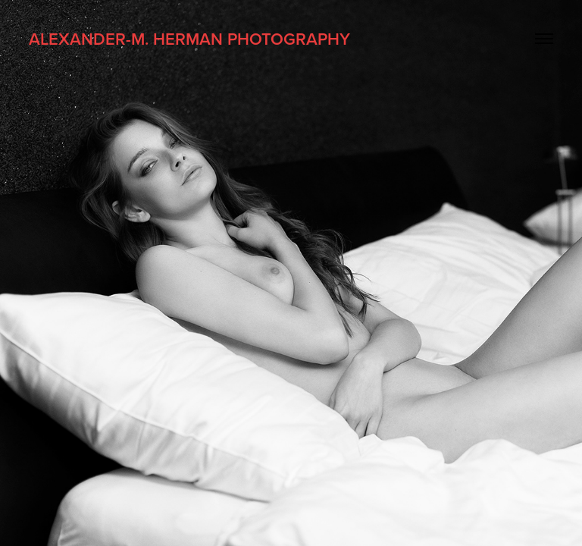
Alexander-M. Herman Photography (189, 39)
